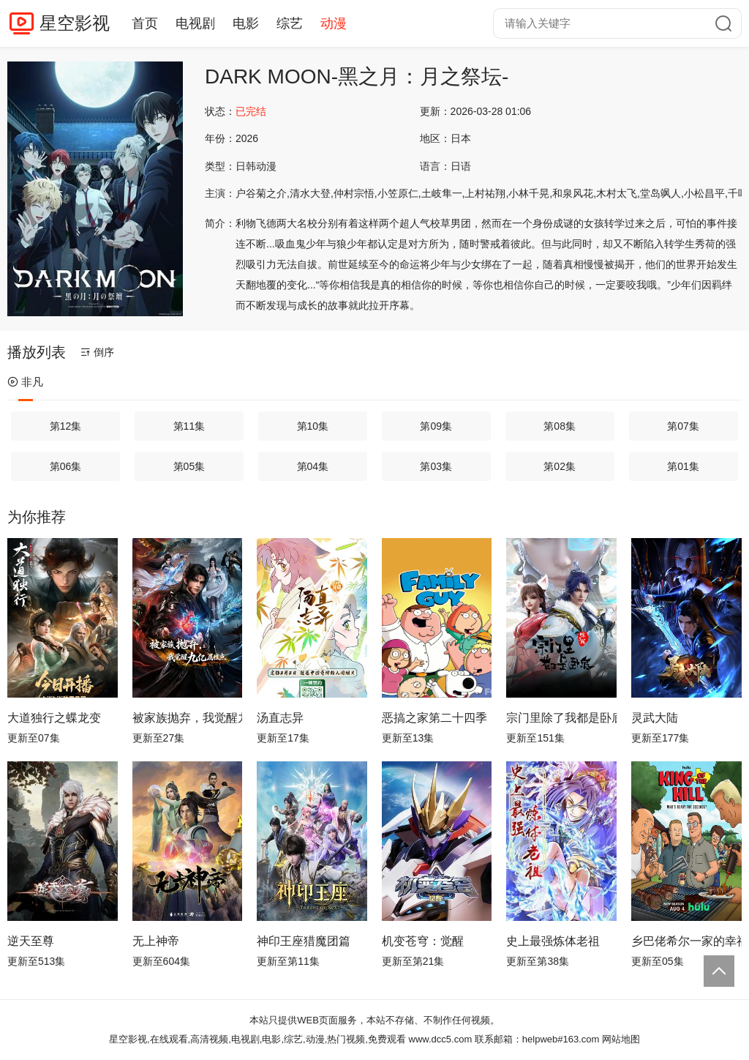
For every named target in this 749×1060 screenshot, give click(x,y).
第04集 (313, 466)
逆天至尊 (30, 941)
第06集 (66, 466)
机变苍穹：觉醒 (423, 941)
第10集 (313, 426)
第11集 (189, 426)
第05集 (189, 466)
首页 (145, 23)
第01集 (683, 466)
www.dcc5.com (441, 1039)
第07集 (683, 426)
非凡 (25, 382)
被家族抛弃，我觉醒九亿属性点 (187, 718)
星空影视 (74, 23)
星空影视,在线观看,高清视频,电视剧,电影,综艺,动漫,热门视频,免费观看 (257, 1039)
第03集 (436, 466)
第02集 (559, 466)
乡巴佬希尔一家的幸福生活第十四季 (686, 941)
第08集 (559, 426)
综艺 (289, 23)
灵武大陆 (654, 718)
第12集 (66, 426)
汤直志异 (280, 718)
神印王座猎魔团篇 (303, 941)
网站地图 (621, 1039)
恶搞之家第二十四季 (434, 718)
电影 (246, 23)
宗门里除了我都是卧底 (561, 718)
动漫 (333, 23)
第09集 (436, 426)
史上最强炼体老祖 (553, 941)
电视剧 (195, 23)
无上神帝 (155, 941)
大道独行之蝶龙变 (54, 718)
